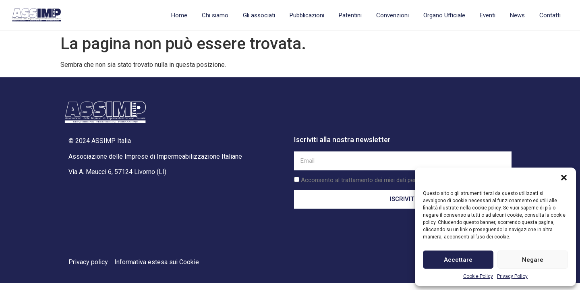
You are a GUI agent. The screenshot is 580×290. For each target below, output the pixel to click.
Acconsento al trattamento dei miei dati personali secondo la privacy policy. (401, 180)
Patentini (350, 15)
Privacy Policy (512, 276)
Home (179, 15)
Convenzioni (392, 15)
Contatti (550, 15)
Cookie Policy (478, 276)
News (517, 15)
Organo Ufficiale (444, 15)
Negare (532, 259)
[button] (564, 178)
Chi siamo (215, 15)
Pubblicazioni (307, 15)
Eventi (487, 15)
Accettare (458, 259)
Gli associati (259, 15)
